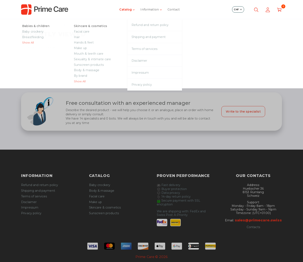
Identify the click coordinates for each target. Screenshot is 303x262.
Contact (173, 9)
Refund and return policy (39, 185)
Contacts (253, 227)
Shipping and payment (38, 191)
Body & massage (101, 191)
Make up (95, 202)
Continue (151, 79)
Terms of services (34, 196)
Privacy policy (31, 213)
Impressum (29, 207)
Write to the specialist (243, 111)
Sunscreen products (104, 213)
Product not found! (51, 25)
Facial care (97, 196)
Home (26, 25)
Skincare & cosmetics (105, 207)
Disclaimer (29, 202)
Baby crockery (99, 185)
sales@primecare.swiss (258, 220)
